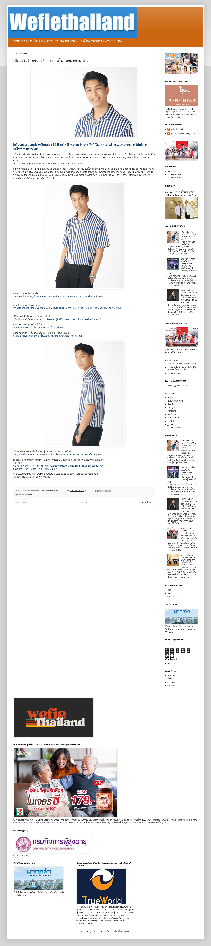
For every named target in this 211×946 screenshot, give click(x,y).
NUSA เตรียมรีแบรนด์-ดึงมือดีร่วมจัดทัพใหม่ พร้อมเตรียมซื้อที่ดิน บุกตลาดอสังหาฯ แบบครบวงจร (189, 296)
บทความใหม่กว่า (21, 502)
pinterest (171, 682)
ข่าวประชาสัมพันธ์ (175, 401)
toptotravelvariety (174, 174)
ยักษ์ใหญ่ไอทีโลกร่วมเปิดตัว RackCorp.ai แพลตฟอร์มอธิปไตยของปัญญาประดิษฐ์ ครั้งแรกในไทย (182, 266)
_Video (170, 424)
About (169, 593)
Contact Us (172, 597)
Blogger (126, 931)
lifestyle (30, 495)
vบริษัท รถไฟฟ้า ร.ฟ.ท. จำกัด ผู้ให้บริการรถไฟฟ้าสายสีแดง (181, 368)
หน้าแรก (83, 502)
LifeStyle (171, 421)
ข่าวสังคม (171, 414)
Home (170, 397)
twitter (170, 679)
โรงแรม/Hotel (173, 418)
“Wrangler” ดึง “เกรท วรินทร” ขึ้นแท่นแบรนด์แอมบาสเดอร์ (189, 235)
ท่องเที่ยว (171, 404)
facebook (171, 675)
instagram (171, 685)
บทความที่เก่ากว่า (146, 502)
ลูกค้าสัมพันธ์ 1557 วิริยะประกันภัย (181, 364)
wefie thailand (177, 129)
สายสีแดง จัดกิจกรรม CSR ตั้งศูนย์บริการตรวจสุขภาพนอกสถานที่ (189, 532)
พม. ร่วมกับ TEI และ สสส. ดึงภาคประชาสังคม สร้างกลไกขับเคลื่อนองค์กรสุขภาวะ (188, 560)
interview (22, 495)
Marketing (171, 411)
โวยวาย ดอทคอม (174, 178)
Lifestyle (171, 407)
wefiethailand (173, 360)
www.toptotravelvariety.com (183, 133)
